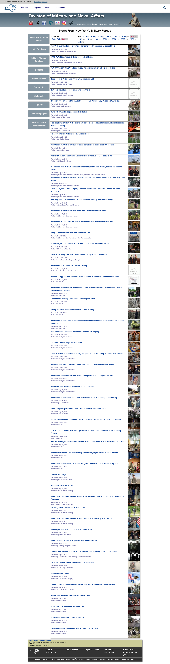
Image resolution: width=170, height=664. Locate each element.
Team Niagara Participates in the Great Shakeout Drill (72, 79)
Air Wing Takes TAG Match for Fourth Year (68, 507)
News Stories (45, 641)
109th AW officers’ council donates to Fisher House (72, 57)
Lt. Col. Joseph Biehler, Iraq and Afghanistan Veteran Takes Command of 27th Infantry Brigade (86, 432)
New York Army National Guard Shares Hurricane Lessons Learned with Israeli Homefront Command (87, 497)
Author (65, 39)
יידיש (68, 659)
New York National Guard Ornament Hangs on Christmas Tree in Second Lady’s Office (86, 463)
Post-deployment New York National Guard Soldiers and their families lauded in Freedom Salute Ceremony (87, 124)
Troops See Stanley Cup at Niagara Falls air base (70, 595)
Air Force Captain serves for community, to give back (72, 562)
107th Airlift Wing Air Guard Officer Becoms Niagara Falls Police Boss (79, 255)
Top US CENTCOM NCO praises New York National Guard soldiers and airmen (82, 364)
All (81, 42)
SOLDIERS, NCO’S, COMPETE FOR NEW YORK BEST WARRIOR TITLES (80, 244)
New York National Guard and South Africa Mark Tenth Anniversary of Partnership (84, 397)
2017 (101, 36)
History (39, 105)
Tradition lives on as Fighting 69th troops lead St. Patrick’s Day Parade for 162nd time (85, 101)
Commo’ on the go (58, 474)
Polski (117, 659)
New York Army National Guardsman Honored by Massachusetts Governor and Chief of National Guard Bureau (86, 289)
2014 (125, 36)
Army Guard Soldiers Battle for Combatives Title (70, 233)
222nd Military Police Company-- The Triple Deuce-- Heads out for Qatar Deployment (86, 419)
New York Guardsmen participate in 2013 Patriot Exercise (74, 540)
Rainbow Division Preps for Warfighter (66, 343)
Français (125, 659)
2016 (108, 36)
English (38, 659)
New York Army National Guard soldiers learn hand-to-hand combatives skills (82, 145)
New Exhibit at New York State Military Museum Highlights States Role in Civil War (84, 452)
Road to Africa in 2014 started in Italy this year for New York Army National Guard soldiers (87, 354)
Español (46, 659)
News (47, 7)
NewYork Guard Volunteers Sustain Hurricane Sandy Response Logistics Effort (83, 46)
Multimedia (39, 96)
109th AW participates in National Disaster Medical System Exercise (78, 408)
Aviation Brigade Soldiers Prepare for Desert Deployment (74, 628)
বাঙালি (74, 659)
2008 (115, 39)
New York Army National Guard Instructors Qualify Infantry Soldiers (78, 211)
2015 (116, 36)
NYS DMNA (34, 641)
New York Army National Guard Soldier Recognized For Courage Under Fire (82, 375)
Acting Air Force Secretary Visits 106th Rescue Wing (72, 310)
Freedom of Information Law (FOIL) (130, 652)
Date (54, 39)
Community (39, 87)
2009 (106, 39)
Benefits (39, 70)
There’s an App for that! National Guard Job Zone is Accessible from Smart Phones (85, 277)
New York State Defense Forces (39, 124)
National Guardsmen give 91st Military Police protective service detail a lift (81, 156)
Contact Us (51, 652)
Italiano (103, 659)
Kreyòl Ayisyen (92, 659)
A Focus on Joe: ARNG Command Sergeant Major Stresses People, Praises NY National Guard (86, 168)
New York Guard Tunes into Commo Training (69, 266)
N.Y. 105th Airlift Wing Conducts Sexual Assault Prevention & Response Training (83, 68)
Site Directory (72, 650)
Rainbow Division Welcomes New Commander (70, 134)
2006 (133, 39)
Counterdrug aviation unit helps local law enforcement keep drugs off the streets (84, 551)
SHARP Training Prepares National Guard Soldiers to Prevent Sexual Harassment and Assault (89, 441)
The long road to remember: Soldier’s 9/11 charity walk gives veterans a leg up (83, 200)
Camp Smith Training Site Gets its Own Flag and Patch (73, 299)
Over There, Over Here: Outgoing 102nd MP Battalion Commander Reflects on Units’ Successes (85, 190)
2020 (86, 36)
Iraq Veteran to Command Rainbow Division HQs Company (75, 332)
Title (59, 39)
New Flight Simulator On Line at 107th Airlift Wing (71, 529)
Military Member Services (39, 60)
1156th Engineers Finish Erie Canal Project (68, 617)
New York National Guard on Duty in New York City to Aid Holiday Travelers (82, 222)
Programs (37, 7)
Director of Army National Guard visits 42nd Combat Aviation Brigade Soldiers (83, 584)
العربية (110, 659)
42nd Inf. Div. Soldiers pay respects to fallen (69, 112)
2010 (97, 39)
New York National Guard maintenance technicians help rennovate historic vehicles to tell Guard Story (88, 322)
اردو (132, 659)
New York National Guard (39, 39)
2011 (90, 39)
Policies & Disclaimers (109, 651)
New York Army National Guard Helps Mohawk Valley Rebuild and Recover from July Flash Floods (88, 179)
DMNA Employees (39, 113)
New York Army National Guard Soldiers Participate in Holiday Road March (81, 518)
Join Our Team (39, 49)
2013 (133, 36)
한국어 (81, 659)
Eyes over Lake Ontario (60, 573)
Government (60, 7)
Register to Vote (92, 650)
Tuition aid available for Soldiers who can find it (70, 90)
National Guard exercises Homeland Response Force (72, 386)
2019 (93, 36)
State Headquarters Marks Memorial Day (67, 606)
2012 (82, 39)
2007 (124, 39)
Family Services (39, 78)
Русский (60, 659)
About (49, 650)
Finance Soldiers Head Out (62, 485)
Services (24, 7)
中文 (53, 659)
